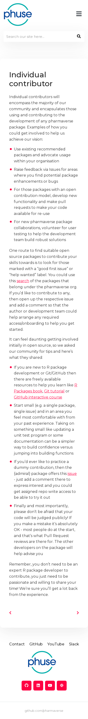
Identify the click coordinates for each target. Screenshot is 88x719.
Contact (17, 644)
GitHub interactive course (38, 397)
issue (72, 473)
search (23, 281)
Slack (74, 644)
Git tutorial (54, 391)
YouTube (55, 644)
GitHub (36, 644)
